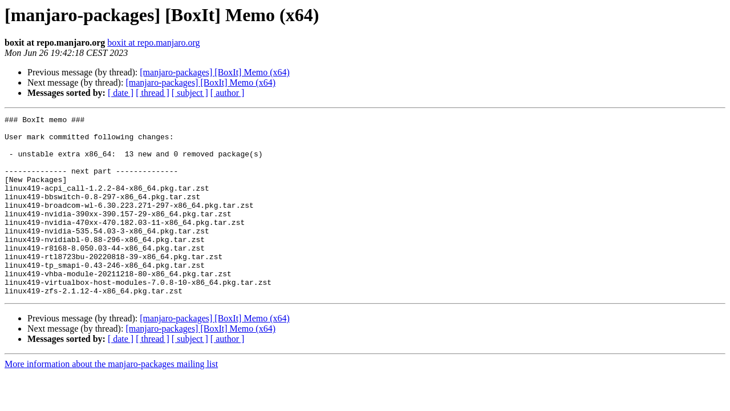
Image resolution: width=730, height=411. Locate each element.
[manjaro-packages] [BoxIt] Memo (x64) (215, 72)
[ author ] (227, 93)
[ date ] (120, 93)
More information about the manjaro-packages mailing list (111, 400)
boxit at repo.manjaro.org (153, 42)
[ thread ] (152, 93)
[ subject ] (190, 93)
